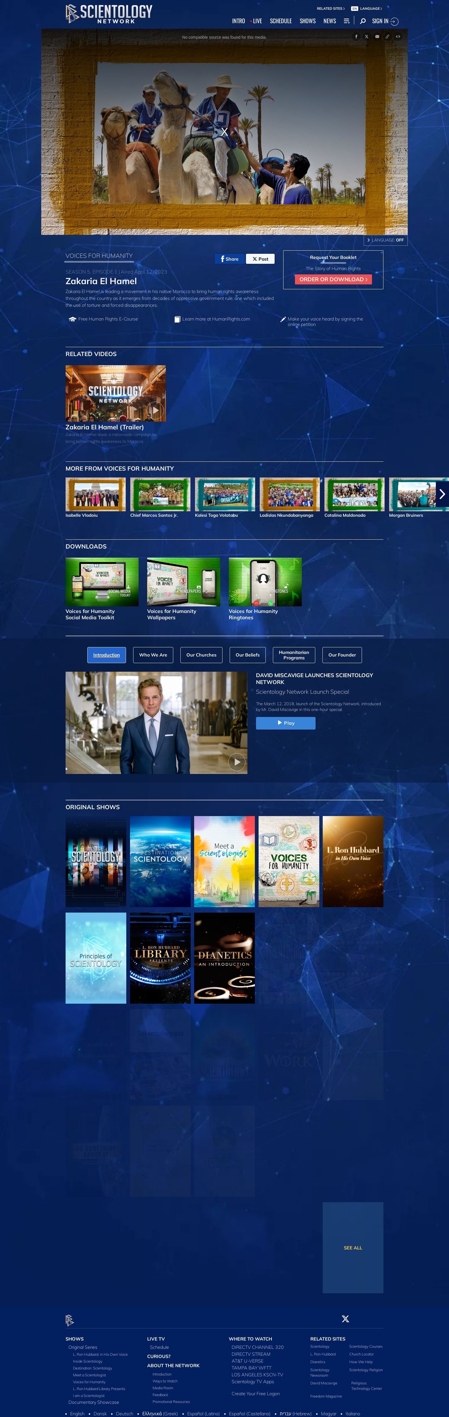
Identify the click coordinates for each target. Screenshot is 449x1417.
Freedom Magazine (326, 1393)
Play (285, 723)
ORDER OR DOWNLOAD (333, 279)
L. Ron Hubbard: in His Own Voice (100, 1351)
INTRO (238, 20)
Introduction (162, 1370)
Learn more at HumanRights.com (216, 319)
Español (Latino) (203, 1410)
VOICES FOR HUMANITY (99, 255)
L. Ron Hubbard (323, 1351)
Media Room (163, 1384)
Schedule (159, 1344)
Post (260, 259)
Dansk (100, 1410)
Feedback (160, 1391)
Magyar (328, 1410)
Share (230, 259)
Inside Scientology (88, 1357)
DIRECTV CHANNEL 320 (258, 1344)
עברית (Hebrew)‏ (296, 1410)
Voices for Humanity (89, 1378)
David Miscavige (323, 1379)
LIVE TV (156, 1336)
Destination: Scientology (92, 1364)
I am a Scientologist (89, 1392)
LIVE (257, 20)
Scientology (320, 1343)
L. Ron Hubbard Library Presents (99, 1385)
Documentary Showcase (93, 1399)
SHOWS (308, 20)
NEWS (330, 20)
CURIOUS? (158, 1353)
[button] (442, 494)
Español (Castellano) (250, 1410)
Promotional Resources (171, 1398)
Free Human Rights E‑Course (108, 319)
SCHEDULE (281, 20)
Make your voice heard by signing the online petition (325, 321)
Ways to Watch (165, 1377)
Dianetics (317, 1358)
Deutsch (124, 1410)
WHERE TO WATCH (250, 1336)
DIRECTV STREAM (251, 1350)
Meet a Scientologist (89, 1371)
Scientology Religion (366, 1366)
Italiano (353, 1410)
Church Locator (361, 1351)
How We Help (361, 1358)
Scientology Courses (366, 1343)
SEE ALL (353, 1248)
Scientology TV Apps (253, 1378)
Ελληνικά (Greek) (160, 1410)
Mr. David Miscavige (279, 709)
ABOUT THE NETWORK (173, 1362)
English (77, 1410)
